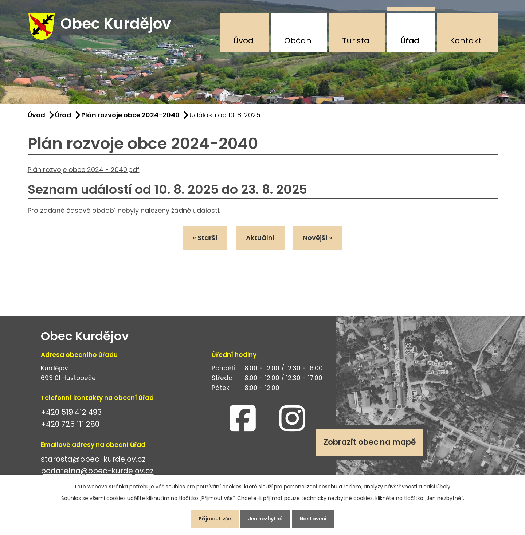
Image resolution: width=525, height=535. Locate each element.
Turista (355, 40)
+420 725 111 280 (70, 425)
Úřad (409, 40)
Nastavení (315, 518)
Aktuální (260, 239)
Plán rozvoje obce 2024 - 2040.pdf (84, 170)
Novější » (319, 239)
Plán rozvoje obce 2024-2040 (130, 116)
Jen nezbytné (265, 518)
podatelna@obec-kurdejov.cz (97, 472)
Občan (298, 40)
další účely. (437, 485)
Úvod (243, 40)
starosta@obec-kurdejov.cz (93, 460)
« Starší (204, 239)
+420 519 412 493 (71, 413)
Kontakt (466, 40)
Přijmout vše (213, 518)
